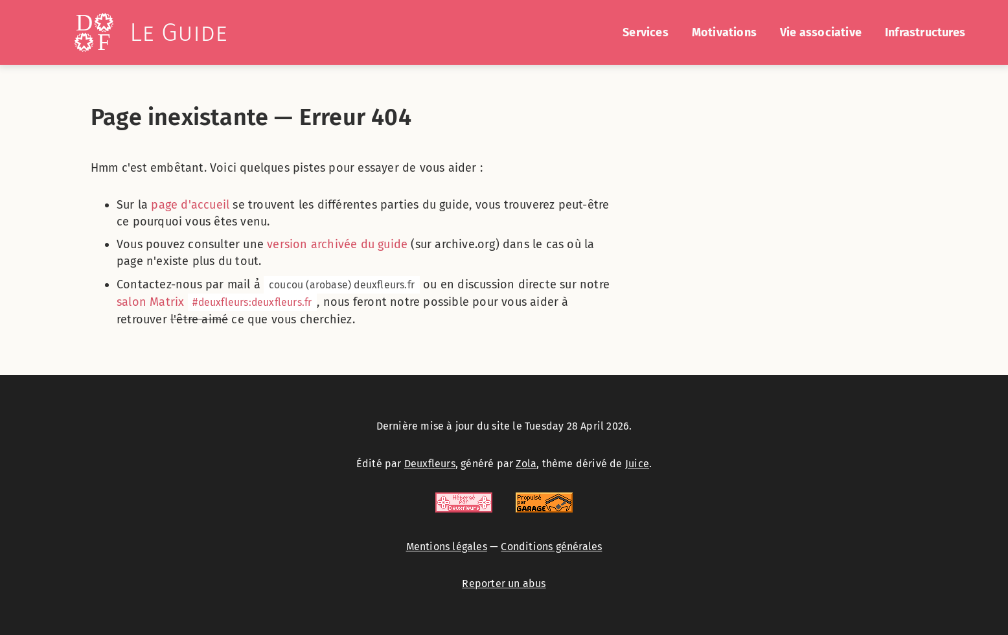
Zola (526, 463)
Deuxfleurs (429, 463)
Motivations (724, 32)
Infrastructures (925, 32)
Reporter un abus (503, 583)
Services (646, 32)
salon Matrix (217, 302)
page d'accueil (190, 205)
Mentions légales (446, 546)
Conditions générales (551, 546)
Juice (637, 463)
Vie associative (821, 32)
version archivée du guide (337, 244)
